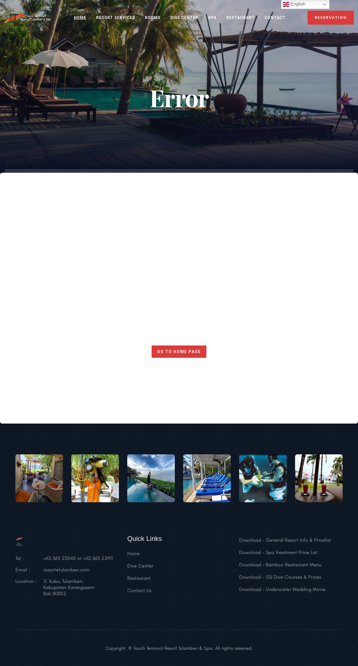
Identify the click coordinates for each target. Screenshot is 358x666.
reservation (331, 17)
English (294, 4)
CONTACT (275, 17)
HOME (80, 17)
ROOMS (153, 17)
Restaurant (138, 581)
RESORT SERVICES (115, 17)
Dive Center (184, 17)
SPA (212, 17)
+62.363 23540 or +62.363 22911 (78, 561)
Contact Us (139, 593)
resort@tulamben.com (66, 572)
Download (250, 543)
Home (133, 556)
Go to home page (179, 351)
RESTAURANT (240, 17)
